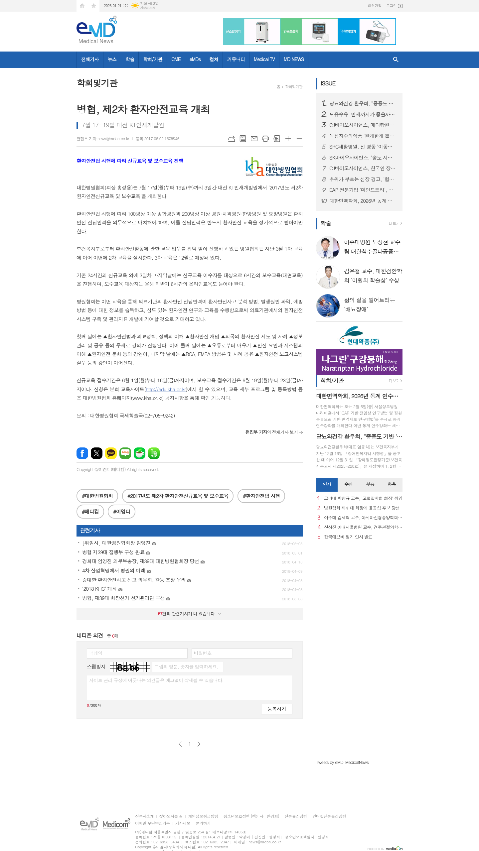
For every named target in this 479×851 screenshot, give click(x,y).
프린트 (265, 138)
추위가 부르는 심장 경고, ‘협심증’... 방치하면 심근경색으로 (363, 179)
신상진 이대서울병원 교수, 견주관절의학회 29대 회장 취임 (363, 527)
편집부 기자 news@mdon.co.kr (103, 138)
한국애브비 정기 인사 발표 (348, 537)
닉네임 (95, 653)
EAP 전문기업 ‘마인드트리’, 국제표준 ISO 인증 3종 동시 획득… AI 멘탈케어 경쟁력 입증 (363, 189)
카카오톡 (111, 453)
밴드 (154, 453)
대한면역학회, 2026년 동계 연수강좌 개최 (363, 200)
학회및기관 (293, 86)
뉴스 (112, 59)
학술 (129, 59)
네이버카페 (139, 453)
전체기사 (90, 59)
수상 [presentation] (348, 484)
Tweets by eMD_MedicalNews (342, 762)
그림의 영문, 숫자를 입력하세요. (186, 666)
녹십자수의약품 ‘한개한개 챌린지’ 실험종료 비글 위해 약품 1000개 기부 (363, 136)
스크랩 (276, 138)
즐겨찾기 (93, 6)
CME (176, 59)
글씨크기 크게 (288, 138)
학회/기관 (152, 59)
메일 (254, 138)
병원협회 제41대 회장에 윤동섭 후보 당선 (361, 508)
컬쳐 (214, 59)
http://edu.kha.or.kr (166, 389)
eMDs (195, 59)
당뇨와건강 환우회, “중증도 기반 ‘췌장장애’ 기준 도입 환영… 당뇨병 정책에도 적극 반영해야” (363, 103)
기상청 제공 (147, 8)
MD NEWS (294, 59)
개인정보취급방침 (203, 816)
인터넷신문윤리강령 (329, 816)
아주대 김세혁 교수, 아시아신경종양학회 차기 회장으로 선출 (363, 518)
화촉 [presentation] (392, 484)
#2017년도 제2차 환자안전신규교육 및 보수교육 (178, 495)
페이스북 (82, 453)
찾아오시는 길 (171, 816)
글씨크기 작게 (299, 138)
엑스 (96, 453)
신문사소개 (144, 816)
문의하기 (203, 823)
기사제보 (182, 823)
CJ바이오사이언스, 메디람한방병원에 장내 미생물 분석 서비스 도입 (363, 125)
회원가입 (375, 5)
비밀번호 (203, 653)
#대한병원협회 (97, 495)
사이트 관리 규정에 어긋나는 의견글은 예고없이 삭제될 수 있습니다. (156, 680)
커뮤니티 (236, 59)
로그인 (391, 5)
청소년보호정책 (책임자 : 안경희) (251, 816)
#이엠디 (121, 511)
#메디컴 (90, 511)
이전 (180, 744)
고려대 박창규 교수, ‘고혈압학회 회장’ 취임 (363, 498)
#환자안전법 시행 (261, 495)
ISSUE (328, 83)
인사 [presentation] (327, 484)
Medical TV (264, 59)
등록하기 (276, 708)
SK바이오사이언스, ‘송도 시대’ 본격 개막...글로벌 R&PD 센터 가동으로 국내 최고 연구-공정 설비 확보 (363, 157)
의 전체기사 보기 (271, 432)
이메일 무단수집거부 (152, 823)
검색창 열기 (395, 60)
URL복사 (231, 138)
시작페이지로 (82, 6)
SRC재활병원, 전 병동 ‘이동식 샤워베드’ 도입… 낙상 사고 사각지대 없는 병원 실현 (363, 146)
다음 (199, 744)
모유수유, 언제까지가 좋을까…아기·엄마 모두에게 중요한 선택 (363, 114)
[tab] (327, 485)
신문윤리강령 (295, 816)
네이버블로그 (125, 453)
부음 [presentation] (370, 484)
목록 (243, 138)
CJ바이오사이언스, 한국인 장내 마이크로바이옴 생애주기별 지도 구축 (363, 168)
